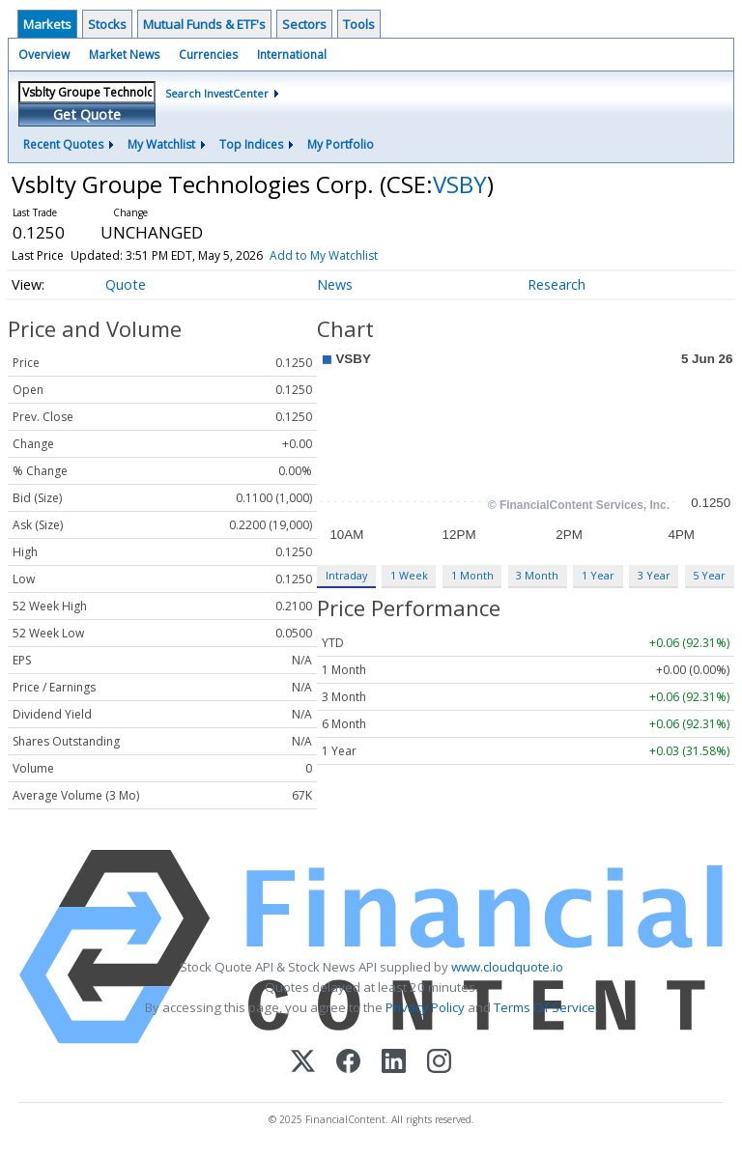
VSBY (460, 184)
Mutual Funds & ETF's (204, 24)
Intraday (346, 575)
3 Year (654, 575)
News (335, 284)
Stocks (107, 24)
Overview (44, 54)
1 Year (598, 575)
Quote (125, 284)
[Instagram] (439, 1063)
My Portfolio (340, 144)
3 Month (537, 575)
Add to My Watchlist (324, 255)
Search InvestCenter (217, 93)
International (292, 54)
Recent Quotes (63, 144)
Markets (47, 24)
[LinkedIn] (394, 1063)
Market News (124, 54)
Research (556, 284)
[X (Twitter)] (303, 1063)
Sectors (304, 24)
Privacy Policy (425, 1007)
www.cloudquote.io (507, 966)
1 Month (472, 575)
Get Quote (87, 114)
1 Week (409, 575)
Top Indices (251, 144)
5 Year (709, 575)
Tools (359, 24)
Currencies (208, 54)
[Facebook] (348, 1063)
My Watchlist (161, 144)
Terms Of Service (544, 1007)
